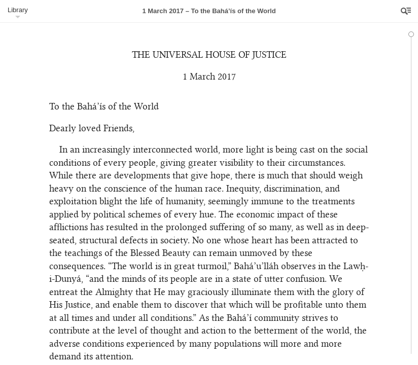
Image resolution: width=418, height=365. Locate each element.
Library (18, 10)
